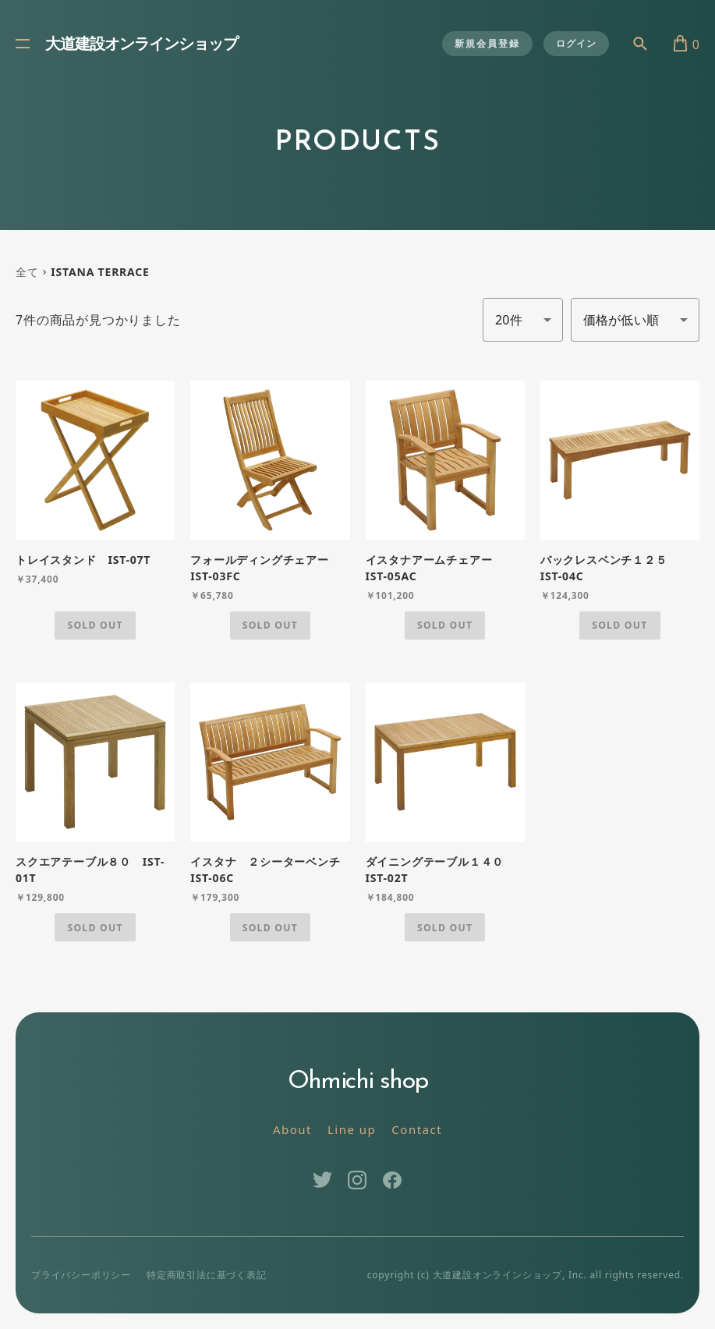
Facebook (392, 1180)
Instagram (357, 1180)
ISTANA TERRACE (100, 271)
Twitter (322, 1180)
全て (27, 271)
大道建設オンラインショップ (141, 45)
